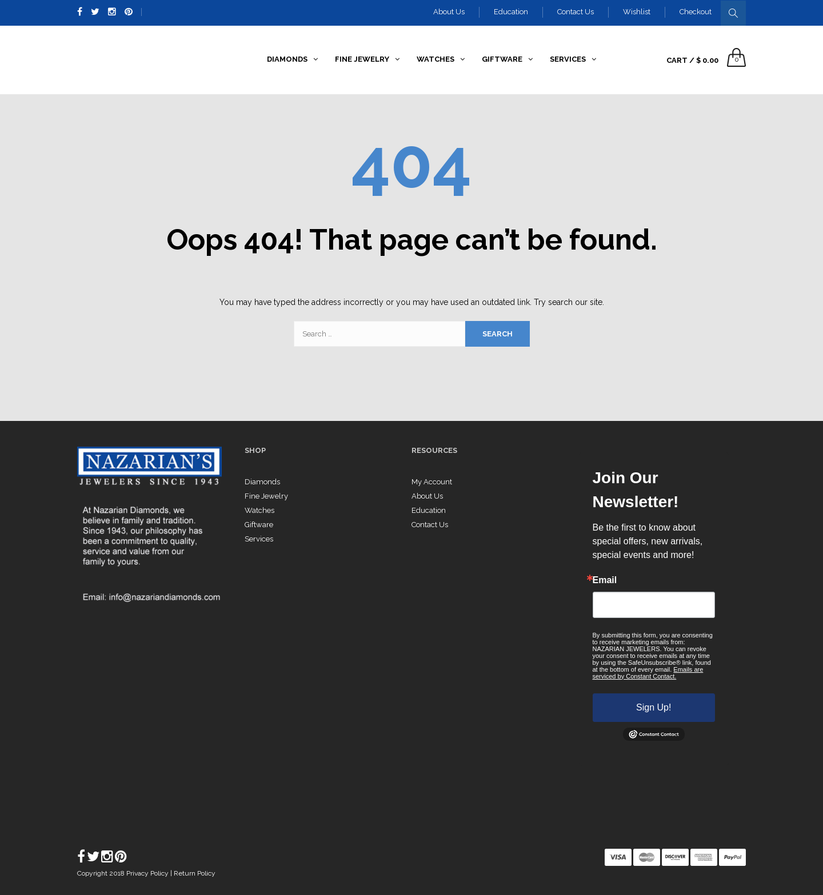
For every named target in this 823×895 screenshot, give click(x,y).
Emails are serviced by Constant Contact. (648, 673)
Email (605, 580)
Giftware (259, 524)
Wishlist (636, 11)
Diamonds (262, 481)
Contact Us (575, 11)
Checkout (696, 11)
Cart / (692, 60)
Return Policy (194, 873)
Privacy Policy (148, 873)
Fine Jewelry (266, 496)
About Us (449, 11)
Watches (259, 510)
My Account (432, 481)
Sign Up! (653, 707)
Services (259, 539)
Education (511, 11)
